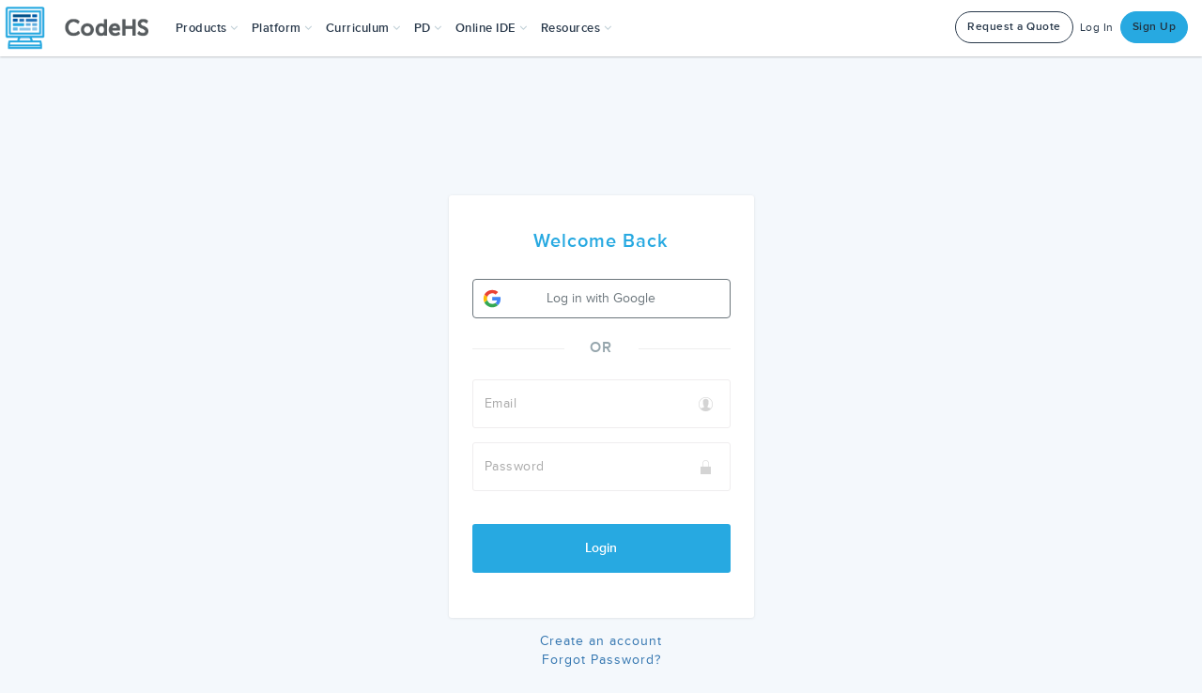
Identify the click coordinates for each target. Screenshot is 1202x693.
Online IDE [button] (491, 28)
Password (515, 466)
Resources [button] (576, 28)
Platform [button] (282, 28)
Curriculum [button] (363, 28)
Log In (1097, 28)
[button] (207, 28)
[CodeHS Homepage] (84, 28)
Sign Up (1155, 27)
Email (501, 403)
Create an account (601, 641)
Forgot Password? (601, 660)
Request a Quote (1014, 27)
